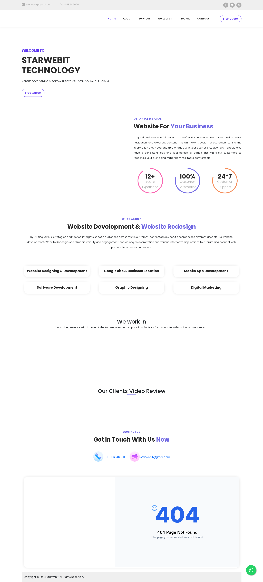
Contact (203, 18)
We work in (166, 18)
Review (185, 18)
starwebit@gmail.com (37, 4)
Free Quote (230, 18)
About (127, 18)
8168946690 (70, 4)
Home (112, 18)
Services (145, 18)
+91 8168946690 (114, 457)
